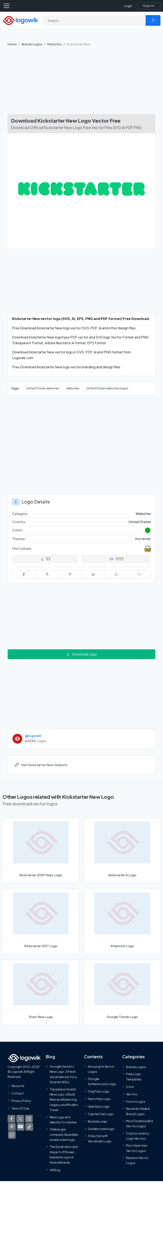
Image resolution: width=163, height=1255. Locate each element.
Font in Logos (135, 1101)
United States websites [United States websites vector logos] (42, 388)
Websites (54, 44)
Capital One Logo (100, 1114)
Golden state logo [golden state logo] (101, 1129)
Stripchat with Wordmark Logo (99, 1138)
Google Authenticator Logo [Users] (102, 1081)
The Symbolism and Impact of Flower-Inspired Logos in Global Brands (64, 1154)
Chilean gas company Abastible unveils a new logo (64, 1134)
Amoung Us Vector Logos (101, 1068)
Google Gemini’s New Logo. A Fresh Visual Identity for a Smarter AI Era (63, 1074)
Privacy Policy (21, 1101)
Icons (130, 1086)
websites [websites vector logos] (72, 388)
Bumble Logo (97, 1121)
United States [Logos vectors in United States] (139, 521)
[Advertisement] (81, 82)
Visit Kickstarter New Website (41, 764)
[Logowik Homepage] (20, 20)
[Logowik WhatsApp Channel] (12, 1135)
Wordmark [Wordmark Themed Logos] (143, 538)
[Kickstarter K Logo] (122, 850)
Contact (17, 1093)
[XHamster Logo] (122, 921)
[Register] (148, 5)
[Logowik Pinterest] (12, 1126)
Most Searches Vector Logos (136, 1147)
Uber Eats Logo (99, 1106)
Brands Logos (32, 44)
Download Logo (81, 654)
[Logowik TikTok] (29, 1126)
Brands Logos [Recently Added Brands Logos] (136, 1067)
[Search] (94, 20)
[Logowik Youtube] (20, 1126)
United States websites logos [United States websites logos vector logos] (107, 388)
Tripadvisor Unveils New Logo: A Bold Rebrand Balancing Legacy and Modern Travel (64, 1099)
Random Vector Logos (137, 1160)
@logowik (33, 735)
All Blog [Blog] (55, 1170)
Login (128, 6)
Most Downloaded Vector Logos (139, 1123)
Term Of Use (20, 1108)
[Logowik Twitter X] (20, 1118)
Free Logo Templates (134, 1076)
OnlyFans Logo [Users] (99, 1091)
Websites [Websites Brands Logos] (143, 513)
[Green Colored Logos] (148, 530)
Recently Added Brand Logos (138, 1111)
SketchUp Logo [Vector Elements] (99, 1099)
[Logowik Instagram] (29, 1118)
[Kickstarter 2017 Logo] (41, 921)
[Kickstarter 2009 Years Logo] (41, 850)
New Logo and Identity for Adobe (63, 1119)
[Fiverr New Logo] (41, 992)
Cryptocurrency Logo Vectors (138, 1135)
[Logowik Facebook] (11, 1118)
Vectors (132, 1094)
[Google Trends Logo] (122, 992)
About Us (17, 1086)
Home (12, 44)
